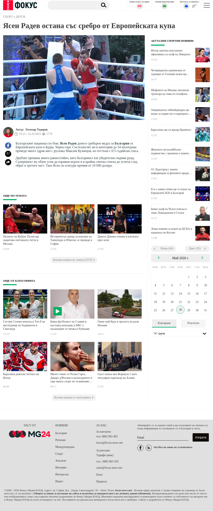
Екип (99, 474)
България (61, 433)
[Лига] (180, 333)
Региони (60, 440)
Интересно (62, 474)
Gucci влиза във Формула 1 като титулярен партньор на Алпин (117, 376)
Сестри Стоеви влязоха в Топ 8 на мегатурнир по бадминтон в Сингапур (24, 325)
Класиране (164, 323)
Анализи (60, 460)
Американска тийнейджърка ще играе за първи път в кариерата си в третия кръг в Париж (171, 112)
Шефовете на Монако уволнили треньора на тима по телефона (170, 92)
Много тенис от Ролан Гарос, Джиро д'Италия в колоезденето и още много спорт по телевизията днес (71, 378)
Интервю (61, 467)
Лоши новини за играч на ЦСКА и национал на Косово (171, 230)
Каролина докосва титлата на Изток (21, 376)
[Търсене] (71, 5)
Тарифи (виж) (104, 455)
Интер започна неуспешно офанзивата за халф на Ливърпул (170, 52)
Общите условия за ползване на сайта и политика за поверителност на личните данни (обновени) (92, 493)
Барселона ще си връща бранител (171, 129)
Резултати (193, 323)
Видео (59, 481)
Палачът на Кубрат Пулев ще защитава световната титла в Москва (21, 240)
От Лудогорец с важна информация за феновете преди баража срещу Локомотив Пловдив (170, 171)
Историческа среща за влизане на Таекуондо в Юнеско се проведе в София (71, 240)
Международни (64, 446)
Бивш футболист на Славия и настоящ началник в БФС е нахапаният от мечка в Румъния (69, 325)
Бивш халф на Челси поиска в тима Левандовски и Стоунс (169, 210)
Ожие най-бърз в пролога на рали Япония (118, 323)
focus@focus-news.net (109, 442)
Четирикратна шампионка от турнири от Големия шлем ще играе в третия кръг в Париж (169, 72)
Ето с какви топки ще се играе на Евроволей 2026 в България (171, 191)
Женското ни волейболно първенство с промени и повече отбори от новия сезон (170, 151)
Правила (101, 481)
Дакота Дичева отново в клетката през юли (118, 238)
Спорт (59, 453)
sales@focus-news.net (109, 467)
